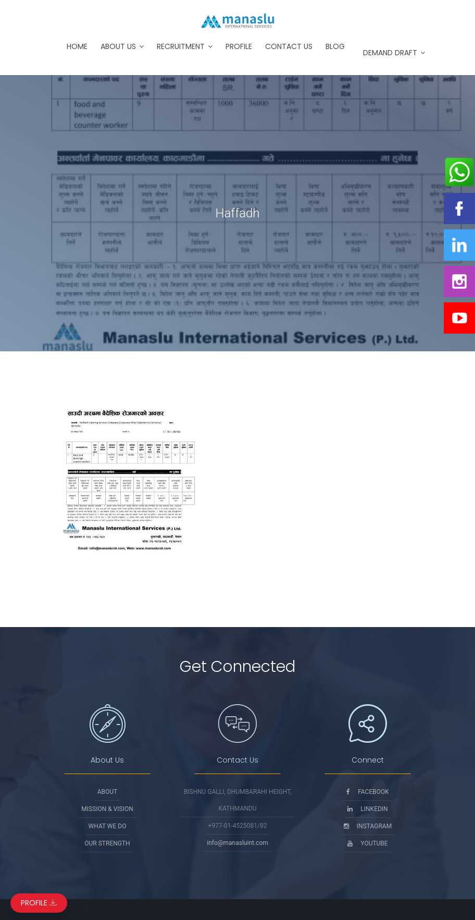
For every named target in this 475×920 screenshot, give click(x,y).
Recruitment (181, 46)
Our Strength (107, 843)
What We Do (108, 826)
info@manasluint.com (237, 843)
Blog (335, 46)
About (107, 791)
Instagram (368, 826)
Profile (239, 46)
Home (77, 46)
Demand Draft (390, 52)
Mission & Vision (107, 809)
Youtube (367, 843)
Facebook (367, 791)
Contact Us (288, 46)
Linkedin (367, 809)
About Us (118, 46)
